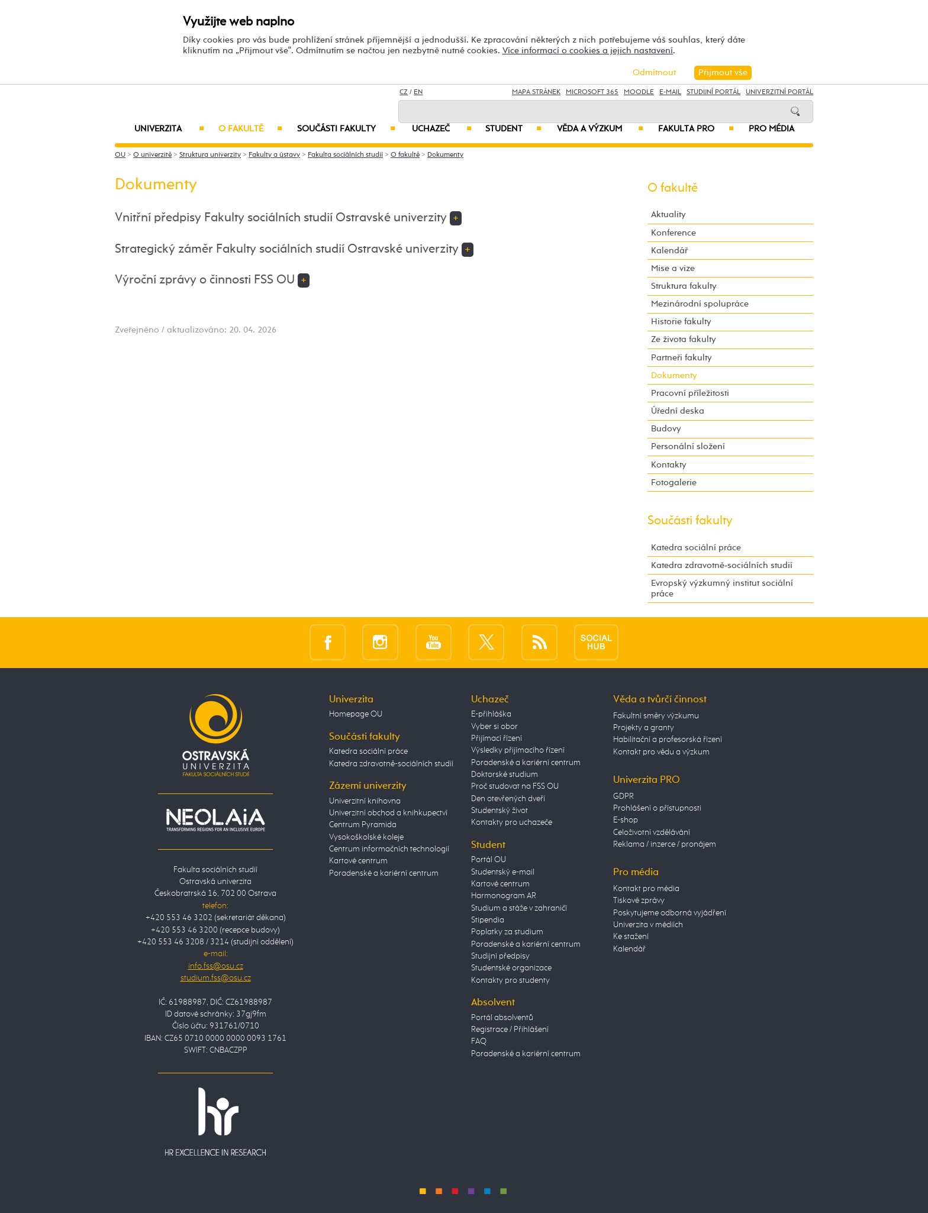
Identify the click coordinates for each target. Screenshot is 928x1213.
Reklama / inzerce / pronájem (664, 844)
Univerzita (169, 129)
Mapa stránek (536, 92)
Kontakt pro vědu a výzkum (661, 752)
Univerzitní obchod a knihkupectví (388, 813)
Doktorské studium (504, 774)
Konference (673, 232)
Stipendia (487, 920)
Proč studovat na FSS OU (515, 786)
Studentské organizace (511, 968)
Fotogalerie (674, 482)
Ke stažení (631, 937)
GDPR (623, 796)
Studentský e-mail (502, 872)
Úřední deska (677, 411)
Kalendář (669, 250)
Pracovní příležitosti (690, 393)
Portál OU (488, 860)
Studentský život (499, 810)
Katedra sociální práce (696, 547)
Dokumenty (445, 155)
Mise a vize (673, 268)
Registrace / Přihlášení (510, 1029)
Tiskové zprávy (639, 900)
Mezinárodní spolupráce (700, 303)
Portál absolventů (502, 1018)
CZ (403, 92)
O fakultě (250, 129)
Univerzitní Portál (779, 92)
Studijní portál (713, 92)
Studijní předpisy (500, 956)
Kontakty (669, 464)
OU (120, 155)
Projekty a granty (643, 728)
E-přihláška (491, 714)
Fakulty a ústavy (274, 155)
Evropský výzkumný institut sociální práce (722, 588)
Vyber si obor (494, 726)
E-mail (670, 92)
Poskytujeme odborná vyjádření (669, 913)
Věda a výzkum (600, 129)
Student (513, 129)
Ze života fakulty (683, 339)
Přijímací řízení (496, 738)
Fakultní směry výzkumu (656, 716)
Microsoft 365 (592, 92)
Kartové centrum (358, 861)
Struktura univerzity (210, 155)
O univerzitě (152, 155)
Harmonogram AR (503, 896)
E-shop (625, 820)
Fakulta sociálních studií (345, 155)
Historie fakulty (681, 321)
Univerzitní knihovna (365, 801)
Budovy (666, 428)
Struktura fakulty (684, 286)
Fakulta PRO (696, 129)
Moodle (639, 92)
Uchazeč (442, 129)
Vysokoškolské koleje (366, 837)
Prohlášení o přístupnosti (657, 808)
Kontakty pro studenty (510, 980)
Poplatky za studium (507, 932)
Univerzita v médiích (648, 925)
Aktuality (668, 214)
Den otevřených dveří (508, 799)
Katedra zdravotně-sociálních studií (721, 565)
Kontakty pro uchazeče (511, 822)
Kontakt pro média (646, 889)
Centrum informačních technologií (389, 849)
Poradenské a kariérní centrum (384, 873)
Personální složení (688, 446)
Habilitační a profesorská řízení (667, 739)
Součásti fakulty (346, 129)
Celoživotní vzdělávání (651, 832)
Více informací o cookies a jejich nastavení (587, 50)
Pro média (771, 129)
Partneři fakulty (681, 357)
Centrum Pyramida (363, 825)
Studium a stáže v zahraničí (519, 908)
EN (418, 92)
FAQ (478, 1041)
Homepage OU (355, 714)
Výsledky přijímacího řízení (518, 750)
